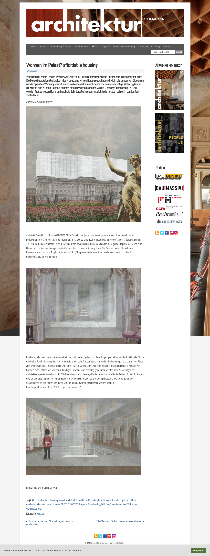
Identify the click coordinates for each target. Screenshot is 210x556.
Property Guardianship (89, 504)
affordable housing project (52, 500)
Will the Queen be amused (113, 504)
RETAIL (95, 46)
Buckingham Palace (100, 500)
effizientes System (119, 500)
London (56, 504)
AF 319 (35, 500)
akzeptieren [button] (198, 550)
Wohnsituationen (34, 508)
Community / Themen (61, 46)
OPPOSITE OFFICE (69, 504)
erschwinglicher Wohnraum (39, 504)
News (33, 46)
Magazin (106, 46)
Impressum (168, 46)
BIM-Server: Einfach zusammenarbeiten (119, 521)
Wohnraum (132, 504)
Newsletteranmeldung (124, 46)
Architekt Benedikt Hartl (78, 500)
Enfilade (132, 500)
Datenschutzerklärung (149, 46)
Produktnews (81, 46)
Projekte (44, 46)
